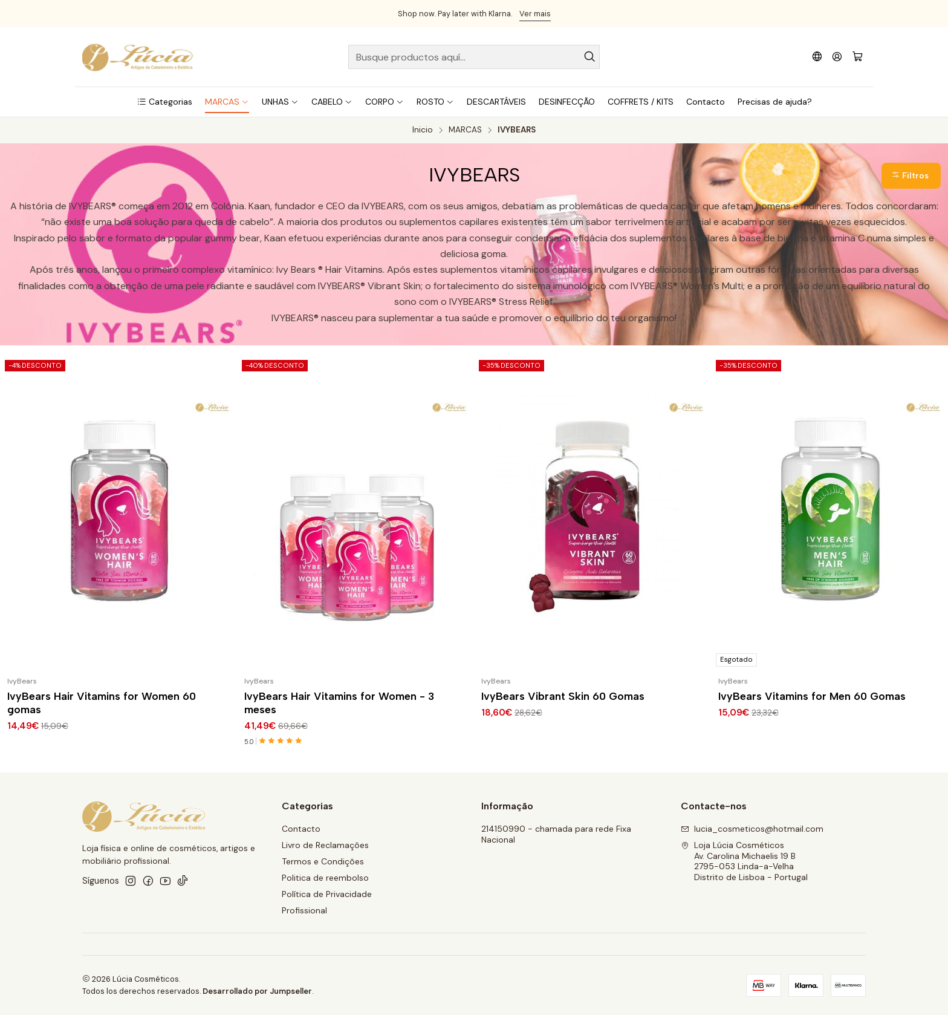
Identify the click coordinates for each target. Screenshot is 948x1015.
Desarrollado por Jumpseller (257, 991)
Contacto (301, 828)
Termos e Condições (323, 861)
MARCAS (465, 130)
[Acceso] (837, 56)
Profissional (304, 910)
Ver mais (535, 13)
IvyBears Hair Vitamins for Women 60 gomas (101, 703)
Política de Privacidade (327, 894)
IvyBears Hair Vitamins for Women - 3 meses (339, 703)
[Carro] (857, 57)
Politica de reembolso (325, 877)
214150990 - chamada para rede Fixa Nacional (556, 834)
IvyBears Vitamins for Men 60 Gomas (812, 696)
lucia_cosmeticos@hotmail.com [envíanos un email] (752, 828)
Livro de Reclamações (325, 845)
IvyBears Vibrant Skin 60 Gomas (562, 696)
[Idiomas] (817, 56)
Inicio (422, 130)
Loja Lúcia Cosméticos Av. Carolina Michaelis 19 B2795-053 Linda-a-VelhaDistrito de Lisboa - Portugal (744, 861)
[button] (164, 101)
